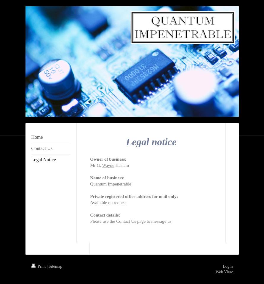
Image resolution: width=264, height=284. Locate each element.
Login (228, 266)
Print (39, 266)
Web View (224, 272)
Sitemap (55, 266)
